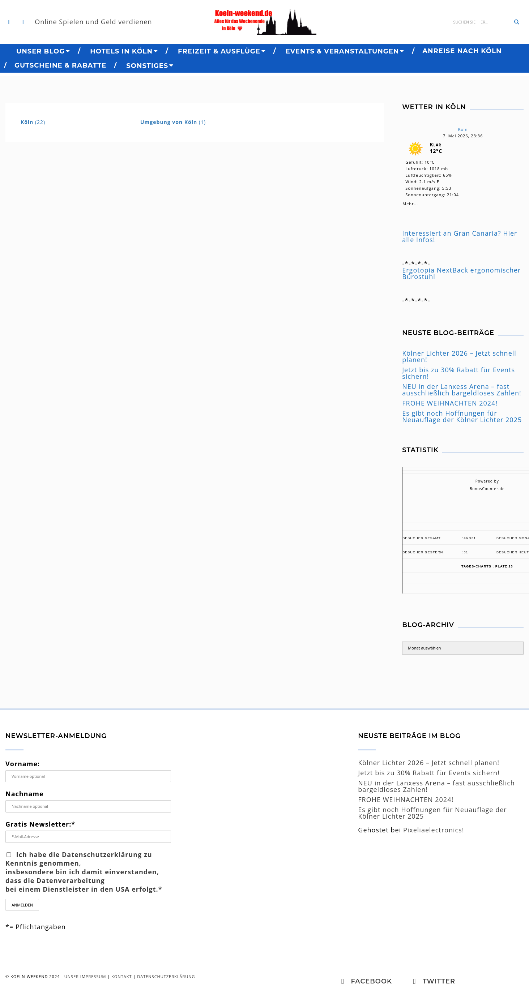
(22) (33, 122)
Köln (463, 129)
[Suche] (479, 22)
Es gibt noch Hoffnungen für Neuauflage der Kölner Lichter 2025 (462, 416)
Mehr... (410, 202)
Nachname (24, 793)
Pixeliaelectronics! (433, 830)
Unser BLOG (40, 51)
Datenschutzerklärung (166, 976)
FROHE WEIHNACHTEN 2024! (450, 403)
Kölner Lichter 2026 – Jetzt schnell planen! (459, 356)
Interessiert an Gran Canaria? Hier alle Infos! (459, 236)
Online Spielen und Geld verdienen (94, 22)
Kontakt (121, 976)
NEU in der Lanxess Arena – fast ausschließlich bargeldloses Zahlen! (461, 389)
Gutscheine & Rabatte (60, 65)
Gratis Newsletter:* (40, 824)
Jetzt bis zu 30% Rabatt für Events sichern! (458, 373)
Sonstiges (147, 66)
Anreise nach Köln (462, 51)
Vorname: (22, 763)
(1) (173, 122)
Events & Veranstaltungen (342, 51)
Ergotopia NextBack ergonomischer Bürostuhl (461, 273)
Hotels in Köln (121, 51)
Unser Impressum (85, 976)
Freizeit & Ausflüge (219, 51)
